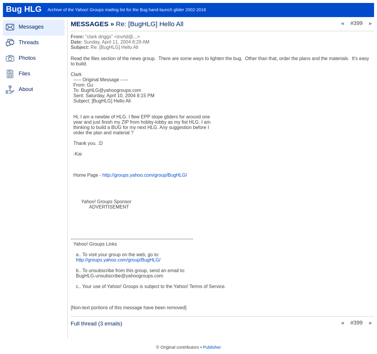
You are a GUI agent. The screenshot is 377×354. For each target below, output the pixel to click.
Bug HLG (24, 9)
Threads (29, 42)
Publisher (212, 347)
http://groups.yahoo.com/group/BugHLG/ (144, 175)
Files (24, 73)
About (26, 89)
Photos (27, 58)
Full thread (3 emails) (96, 323)
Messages (31, 27)
